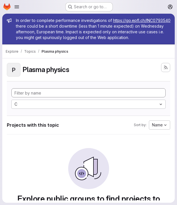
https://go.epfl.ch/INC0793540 (141, 20)
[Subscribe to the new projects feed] (165, 67)
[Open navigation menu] (16, 6)
